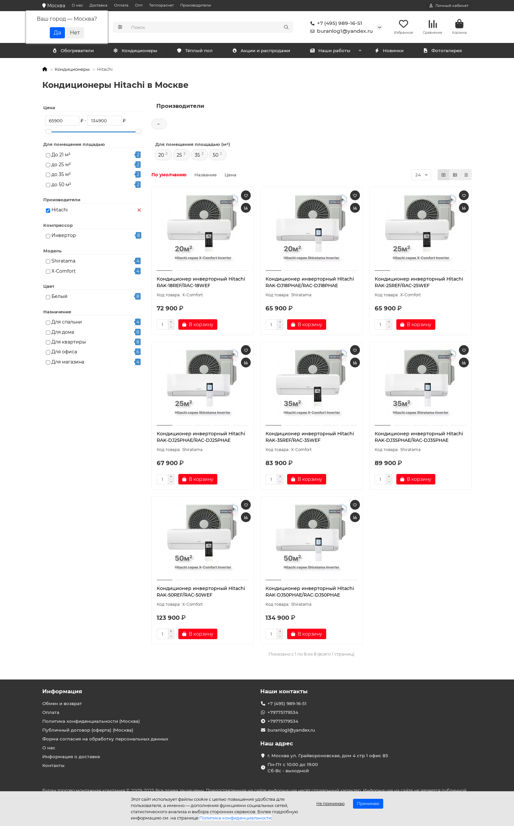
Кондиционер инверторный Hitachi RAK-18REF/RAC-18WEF (201, 283)
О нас (77, 5)
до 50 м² (61, 185)
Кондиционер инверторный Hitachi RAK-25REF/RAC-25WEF (419, 283)
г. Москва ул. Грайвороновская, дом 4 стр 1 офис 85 (327, 755)
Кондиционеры (74, 51)
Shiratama (63, 262)
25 (179, 156)
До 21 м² (60, 155)
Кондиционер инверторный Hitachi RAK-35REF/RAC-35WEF (310, 438)
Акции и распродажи (261, 51)
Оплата (121, 5)
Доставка (98, 5)
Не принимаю (330, 803)
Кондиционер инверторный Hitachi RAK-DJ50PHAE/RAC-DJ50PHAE (310, 592)
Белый (59, 297)
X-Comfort (63, 272)
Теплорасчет (161, 5)
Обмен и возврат (62, 703)
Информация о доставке (71, 756)
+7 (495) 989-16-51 (335, 23)
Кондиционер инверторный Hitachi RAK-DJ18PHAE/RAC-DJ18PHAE (310, 283)
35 (197, 156)
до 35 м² (61, 175)
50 (215, 156)
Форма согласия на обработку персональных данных (105, 738)
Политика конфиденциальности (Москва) (91, 721)
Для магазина (67, 362)
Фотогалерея (442, 51)
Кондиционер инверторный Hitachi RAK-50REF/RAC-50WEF (201, 592)
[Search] (210, 27)
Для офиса (64, 353)
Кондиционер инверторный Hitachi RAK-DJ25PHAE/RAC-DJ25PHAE (201, 438)
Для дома (62, 333)
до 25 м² (61, 165)
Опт (139, 5)
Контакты (53, 765)
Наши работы (329, 51)
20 (161, 156)
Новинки (389, 51)
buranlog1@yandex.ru (340, 31)
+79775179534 (282, 712)
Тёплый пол (194, 51)
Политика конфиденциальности (235, 817)
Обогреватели (136, 51)
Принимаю (368, 803)
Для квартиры (68, 343)
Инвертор (63, 236)
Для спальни (66, 323)
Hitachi (59, 211)
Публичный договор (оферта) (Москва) (87, 730)
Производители (195, 5)
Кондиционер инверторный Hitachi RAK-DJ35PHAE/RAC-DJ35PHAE (419, 438)
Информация (62, 691)
